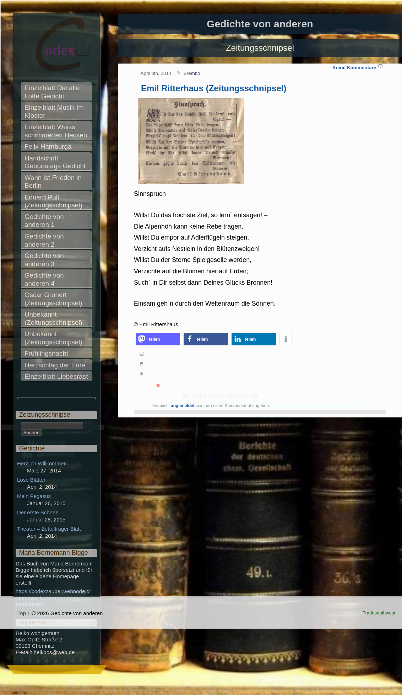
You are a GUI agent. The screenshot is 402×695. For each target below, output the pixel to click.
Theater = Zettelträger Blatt (49, 529)
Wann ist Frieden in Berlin (54, 182)
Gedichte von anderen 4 (45, 279)
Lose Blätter (31, 480)
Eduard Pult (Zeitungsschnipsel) (53, 201)
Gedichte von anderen (260, 23)
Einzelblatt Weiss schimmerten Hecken (56, 131)
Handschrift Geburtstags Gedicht (55, 162)
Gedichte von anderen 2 (45, 240)
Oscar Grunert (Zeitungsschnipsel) (53, 299)
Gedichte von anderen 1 (45, 221)
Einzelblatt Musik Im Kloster (55, 111)
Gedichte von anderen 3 (45, 260)
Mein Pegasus (34, 496)
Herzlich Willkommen (42, 463)
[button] (158, 339)
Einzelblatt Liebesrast (56, 376)
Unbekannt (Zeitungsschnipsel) (53, 318)
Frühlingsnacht (46, 353)
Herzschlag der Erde (55, 365)
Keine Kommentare (354, 67)
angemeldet (183, 405)
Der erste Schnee (38, 512)
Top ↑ (23, 613)
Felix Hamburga (48, 146)
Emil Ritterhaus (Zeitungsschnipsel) (213, 88)
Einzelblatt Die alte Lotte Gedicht (53, 92)
